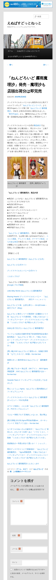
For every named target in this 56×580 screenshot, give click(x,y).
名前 (16, 536)
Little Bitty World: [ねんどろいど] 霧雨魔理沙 (24, 291)
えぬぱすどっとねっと (24, 23)
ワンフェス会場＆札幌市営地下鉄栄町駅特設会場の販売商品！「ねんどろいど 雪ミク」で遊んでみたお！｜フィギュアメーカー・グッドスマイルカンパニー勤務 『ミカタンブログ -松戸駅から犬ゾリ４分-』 (27, 340)
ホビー (25, 469)
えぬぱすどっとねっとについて (28, 51)
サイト (14, 562)
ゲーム (18, 469)
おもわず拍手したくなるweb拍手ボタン (22, 56)
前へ (10, 65)
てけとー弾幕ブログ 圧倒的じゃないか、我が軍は (27, 415)
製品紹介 (37, 125)
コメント (17, 501)
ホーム (10, 51)
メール (16, 549)
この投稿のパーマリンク (22, 472)
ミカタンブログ (13, 276)
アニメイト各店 (24, 239)
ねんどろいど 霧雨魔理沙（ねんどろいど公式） (26, 259)
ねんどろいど (38, 469)
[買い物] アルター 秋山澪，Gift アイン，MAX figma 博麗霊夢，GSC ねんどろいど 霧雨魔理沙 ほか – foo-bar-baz (27, 371)
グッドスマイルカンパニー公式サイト (22, 271)
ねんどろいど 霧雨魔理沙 (19, 233)
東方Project (13, 114)
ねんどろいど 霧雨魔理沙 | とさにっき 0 (23, 464)
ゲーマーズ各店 (38, 239)
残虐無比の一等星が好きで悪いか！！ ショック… (27, 443)
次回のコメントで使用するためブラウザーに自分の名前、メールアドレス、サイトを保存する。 (27, 573)
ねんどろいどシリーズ (32, 105)
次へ (46, 65)
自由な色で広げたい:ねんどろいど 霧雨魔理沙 (25, 328)
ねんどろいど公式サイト (17, 265)
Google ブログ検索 (15, 285)
